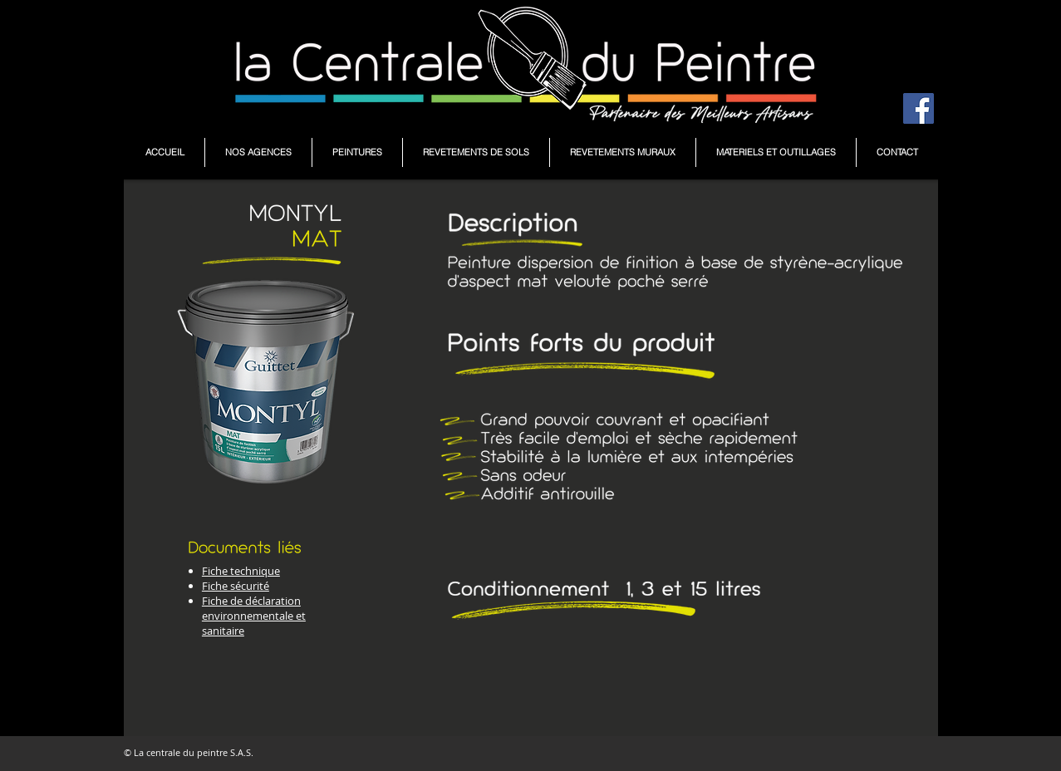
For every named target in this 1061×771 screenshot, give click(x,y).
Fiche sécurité (235, 585)
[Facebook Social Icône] (918, 108)
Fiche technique (241, 570)
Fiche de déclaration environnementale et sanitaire (254, 615)
